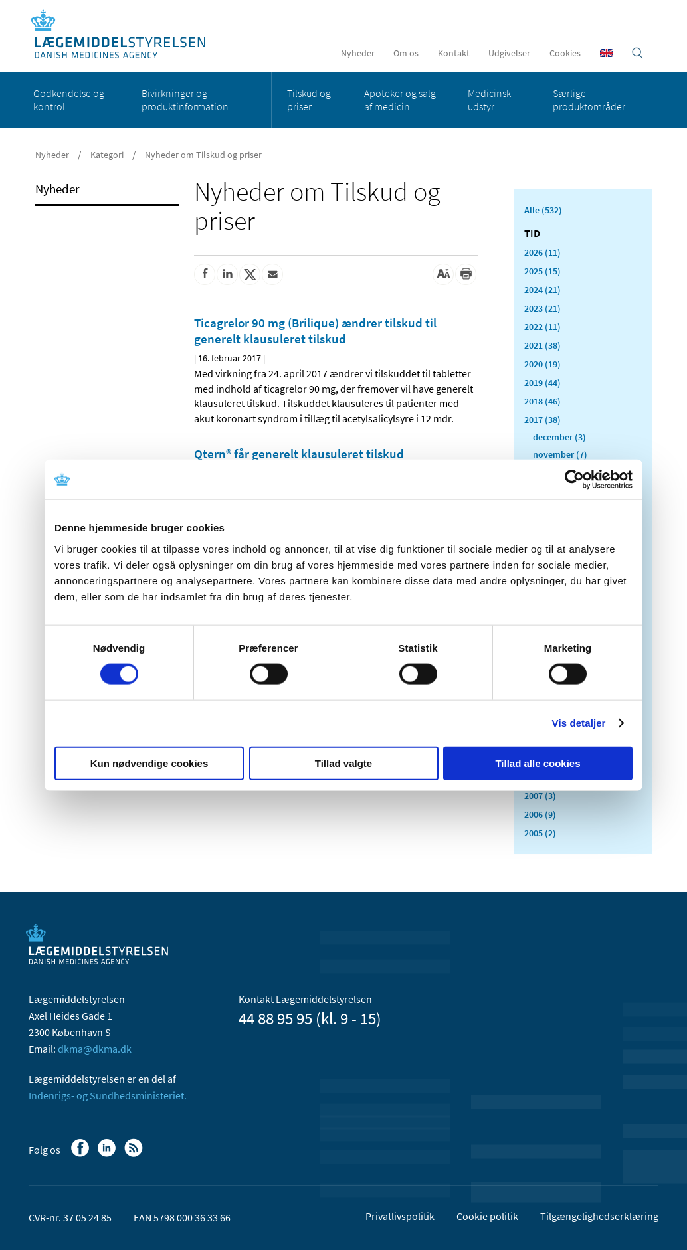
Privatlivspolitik (400, 1216)
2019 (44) (542, 383)
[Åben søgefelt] (637, 53)
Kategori (107, 155)
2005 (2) (540, 833)
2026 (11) (542, 252)
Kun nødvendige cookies (149, 762)
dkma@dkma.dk (95, 1048)
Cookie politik (487, 1216)
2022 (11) (542, 327)
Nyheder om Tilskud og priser (203, 155)
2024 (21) (542, 290)
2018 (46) (542, 401)
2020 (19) (542, 364)
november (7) (560, 454)
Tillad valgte (343, 762)
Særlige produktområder (589, 99)
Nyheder (358, 53)
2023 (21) (542, 308)
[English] (606, 53)
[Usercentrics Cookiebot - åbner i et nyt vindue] (574, 480)
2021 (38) (542, 345)
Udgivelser (509, 53)
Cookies (565, 53)
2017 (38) (542, 420)
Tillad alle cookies (537, 762)
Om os (406, 53)
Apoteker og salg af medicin (400, 99)
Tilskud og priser (309, 99)
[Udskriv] (465, 274)
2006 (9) (540, 814)
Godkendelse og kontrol (68, 99)
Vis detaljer (579, 723)
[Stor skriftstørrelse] (443, 274)
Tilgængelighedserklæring (599, 1216)
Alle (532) (543, 210)
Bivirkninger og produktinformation (185, 99)
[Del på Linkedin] (227, 274)
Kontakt (454, 53)
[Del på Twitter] (249, 274)
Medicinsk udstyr (489, 99)
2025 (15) (542, 271)
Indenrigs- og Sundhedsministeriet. (108, 1095)
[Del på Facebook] (204, 274)
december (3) (559, 437)
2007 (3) (540, 796)
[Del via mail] (272, 274)
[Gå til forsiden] (125, 35)
